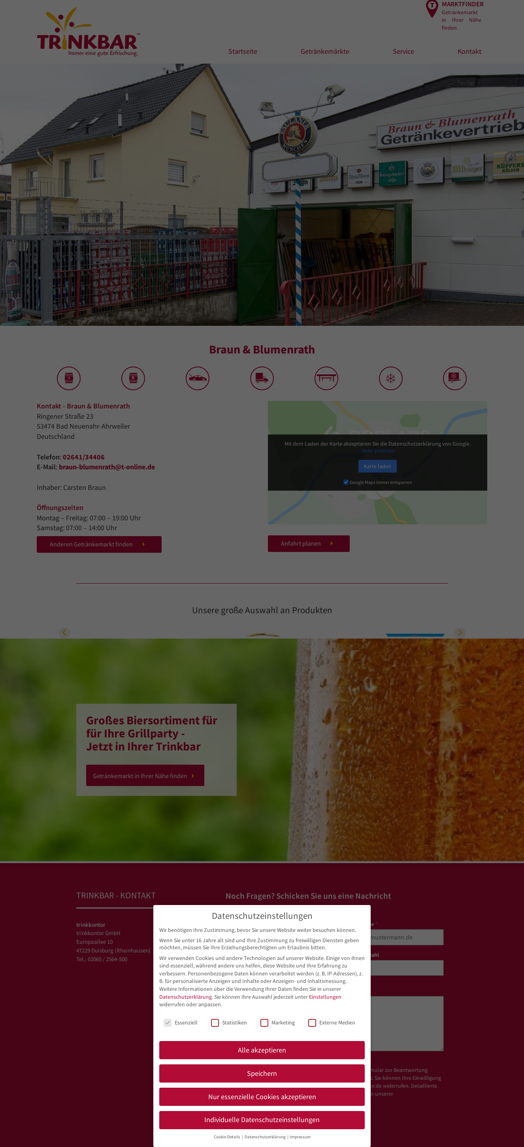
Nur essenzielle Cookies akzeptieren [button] (262, 1096)
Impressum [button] (300, 1136)
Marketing (277, 1022)
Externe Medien (331, 1022)
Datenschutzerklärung (185, 996)
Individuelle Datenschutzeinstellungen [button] (262, 1119)
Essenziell (181, 1022)
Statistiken (229, 1022)
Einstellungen (325, 996)
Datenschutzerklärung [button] (266, 1136)
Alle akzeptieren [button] (262, 1050)
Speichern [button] (262, 1073)
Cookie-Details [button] (227, 1136)
